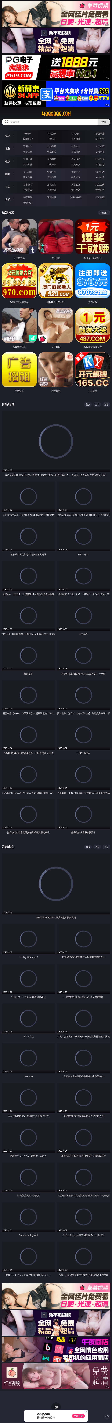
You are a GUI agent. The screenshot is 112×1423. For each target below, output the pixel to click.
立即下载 (78, 1415)
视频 (7, 148)
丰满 (88, 846)
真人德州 (51, 133)
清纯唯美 (51, 177)
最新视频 (8, 404)
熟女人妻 (27, 151)
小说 (7, 187)
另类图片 (99, 177)
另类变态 (99, 164)
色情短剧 (27, 202)
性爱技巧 (99, 189)
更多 (106, 404)
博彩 (7, 136)
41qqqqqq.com (56, 114)
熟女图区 (75, 177)
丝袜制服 (51, 151)
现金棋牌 (75, 138)
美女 (88, 404)
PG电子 (28, 133)
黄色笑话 (75, 189)
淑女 (97, 846)
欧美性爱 (99, 159)
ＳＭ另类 (99, 151)
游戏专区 (99, 133)
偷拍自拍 (51, 159)
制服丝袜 (27, 164)
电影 (7, 161)
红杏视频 (99, 197)
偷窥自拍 (27, 171)
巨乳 (97, 404)
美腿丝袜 (27, 177)
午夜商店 (27, 197)
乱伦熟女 (75, 164)
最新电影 (8, 847)
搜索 (104, 121)
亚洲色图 (51, 171)
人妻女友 (75, 184)
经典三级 (51, 164)
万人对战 (75, 133)
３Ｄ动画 (99, 146)
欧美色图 (75, 171)
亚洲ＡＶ (27, 146)
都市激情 (27, 184)
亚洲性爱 (27, 159)
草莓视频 (51, 197)
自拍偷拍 (51, 146)
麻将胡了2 (28, 138)
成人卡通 (75, 159)
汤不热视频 (75, 197)
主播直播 (75, 151)
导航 (7, 199)
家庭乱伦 (51, 184)
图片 (7, 174)
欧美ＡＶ (75, 146)
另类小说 (51, 189)
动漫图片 (99, 171)
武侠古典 (99, 184)
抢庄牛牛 (99, 138)
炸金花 (51, 138)
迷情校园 (27, 189)
